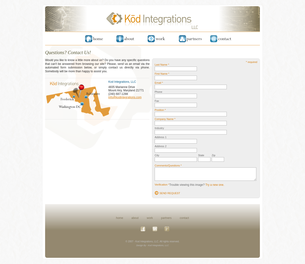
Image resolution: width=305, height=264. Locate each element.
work (150, 218)
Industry (159, 128)
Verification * (162, 184)
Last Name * (162, 64)
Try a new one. (214, 184)
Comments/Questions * (168, 165)
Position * (160, 110)
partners (166, 218)
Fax (157, 100)
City (157, 155)
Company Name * (165, 119)
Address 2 (161, 146)
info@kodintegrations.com (125, 97)
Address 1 (161, 137)
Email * (159, 82)
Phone (158, 91)
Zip (213, 155)
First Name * (162, 73)
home (119, 218)
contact (184, 218)
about (135, 218)
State (201, 155)
